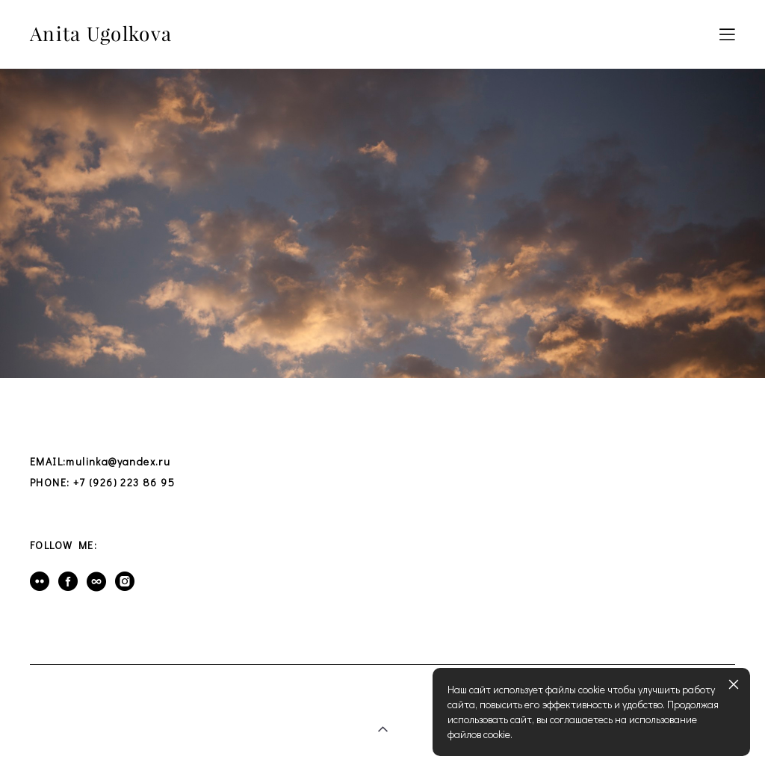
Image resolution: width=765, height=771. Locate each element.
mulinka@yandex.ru (118, 461)
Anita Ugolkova (101, 34)
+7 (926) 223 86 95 (124, 482)
